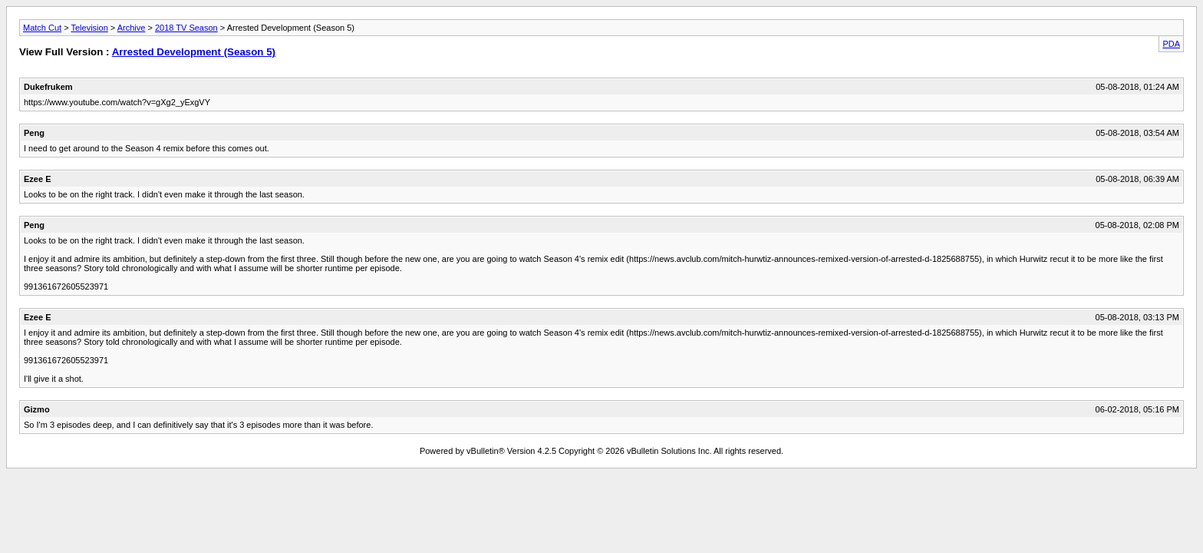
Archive (131, 27)
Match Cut (42, 27)
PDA (1171, 43)
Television (89, 27)
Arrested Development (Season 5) (193, 52)
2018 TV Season (186, 27)
